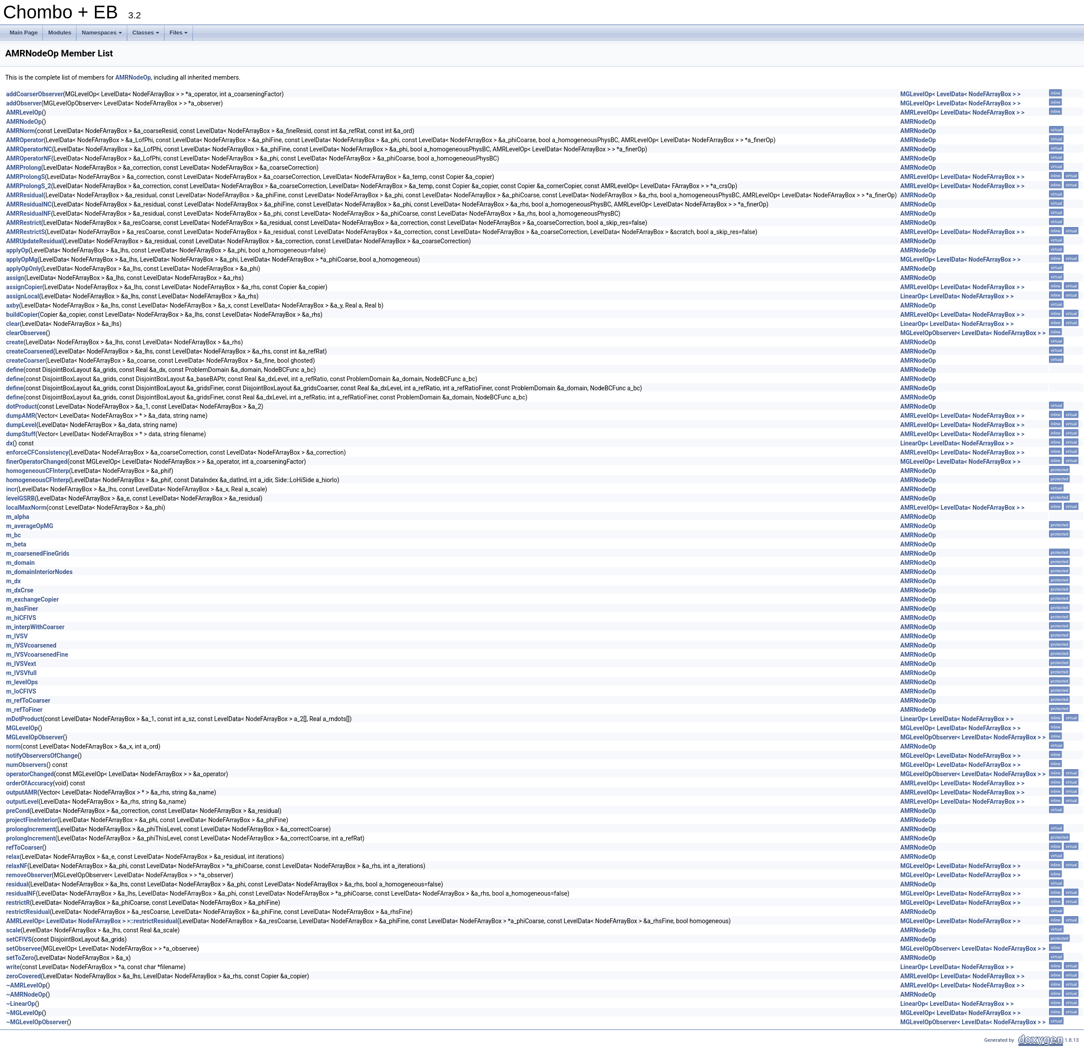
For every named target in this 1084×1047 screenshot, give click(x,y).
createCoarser (25, 360)
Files (179, 35)
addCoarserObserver (34, 94)
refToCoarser (24, 847)
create (15, 342)
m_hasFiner (22, 608)
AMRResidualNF (28, 213)
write (13, 966)
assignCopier (24, 287)
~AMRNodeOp (25, 994)
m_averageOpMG (29, 525)
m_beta (16, 544)
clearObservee (26, 332)
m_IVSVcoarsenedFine (37, 654)
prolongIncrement (30, 829)
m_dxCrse (19, 590)
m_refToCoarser (28, 700)
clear (13, 323)
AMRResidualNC (29, 204)
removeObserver (29, 875)
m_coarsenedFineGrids (37, 553)
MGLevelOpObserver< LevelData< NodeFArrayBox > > (973, 332)
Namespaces (102, 35)
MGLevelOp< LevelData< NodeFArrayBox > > (960, 94)
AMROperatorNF (28, 158)
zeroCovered (23, 976)
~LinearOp (20, 1003)
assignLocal (22, 296)
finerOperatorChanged (36, 461)
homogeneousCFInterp (37, 470)
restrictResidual (28, 911)
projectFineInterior (31, 819)
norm (13, 746)
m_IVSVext (21, 663)
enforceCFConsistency (37, 452)
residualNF (21, 893)
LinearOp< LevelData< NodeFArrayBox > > (957, 296)
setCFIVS (18, 939)
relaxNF (16, 865)
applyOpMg (22, 259)
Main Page (24, 32)
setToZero (20, 957)
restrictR (18, 902)
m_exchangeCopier (32, 599)
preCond (17, 810)
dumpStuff (20, 434)
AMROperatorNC (29, 149)
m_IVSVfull (21, 672)
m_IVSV (17, 636)
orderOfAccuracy (29, 783)
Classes (147, 35)
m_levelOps (22, 682)
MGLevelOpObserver (34, 737)
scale (13, 930)
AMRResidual (24, 195)
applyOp (17, 250)
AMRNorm (20, 130)
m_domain (20, 562)
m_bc (13, 535)
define (14, 369)
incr (11, 489)
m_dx (13, 581)
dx (9, 443)
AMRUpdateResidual (34, 241)
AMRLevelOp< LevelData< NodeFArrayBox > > (962, 112)
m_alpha (17, 516)
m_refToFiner (24, 709)
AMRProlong (23, 167)
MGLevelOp (22, 728)
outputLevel (22, 801)
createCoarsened (29, 351)
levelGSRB (20, 498)
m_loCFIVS (21, 691)
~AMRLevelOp (26, 985)
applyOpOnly (23, 268)
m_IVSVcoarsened (31, 645)
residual (17, 884)
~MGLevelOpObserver (36, 1022)
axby (12, 305)
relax (13, 856)
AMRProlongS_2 (28, 185)
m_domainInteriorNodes (39, 571)
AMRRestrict (23, 222)
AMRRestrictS (25, 231)
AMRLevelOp (24, 112)
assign (15, 277)
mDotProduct (24, 718)
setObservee (23, 948)
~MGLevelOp (24, 1012)
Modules (59, 32)
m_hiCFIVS (21, 617)
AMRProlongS (25, 176)
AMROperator (25, 140)
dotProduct (21, 406)
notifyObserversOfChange (41, 755)
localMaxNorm (26, 507)
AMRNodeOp (132, 77)
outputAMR (22, 792)
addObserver (23, 103)
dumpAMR (20, 415)
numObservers (26, 764)
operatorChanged (30, 773)
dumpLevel (21, 424)
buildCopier (22, 314)
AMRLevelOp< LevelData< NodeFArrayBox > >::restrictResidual (91, 920)
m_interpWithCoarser (35, 626)
